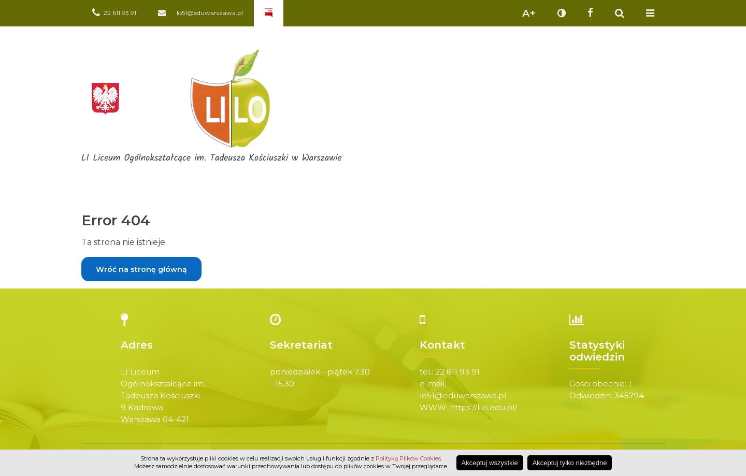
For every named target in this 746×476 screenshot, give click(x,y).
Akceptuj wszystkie (490, 463)
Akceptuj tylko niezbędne (570, 463)
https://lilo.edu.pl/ (483, 407)
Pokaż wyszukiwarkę (619, 13)
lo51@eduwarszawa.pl (463, 395)
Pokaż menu (650, 13)
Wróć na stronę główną (141, 269)
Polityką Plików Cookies (408, 458)
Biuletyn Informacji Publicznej (268, 13)
